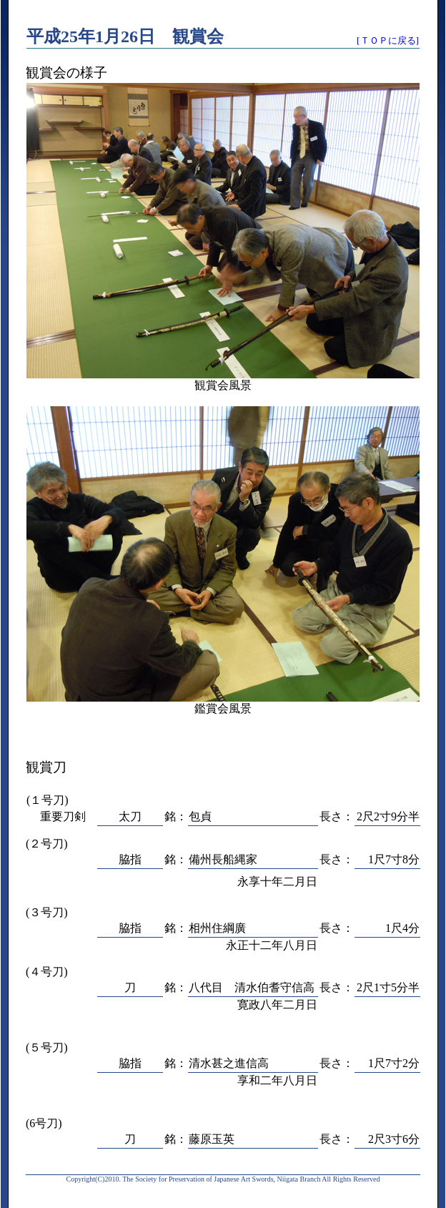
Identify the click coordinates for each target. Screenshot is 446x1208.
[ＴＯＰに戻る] (388, 40)
